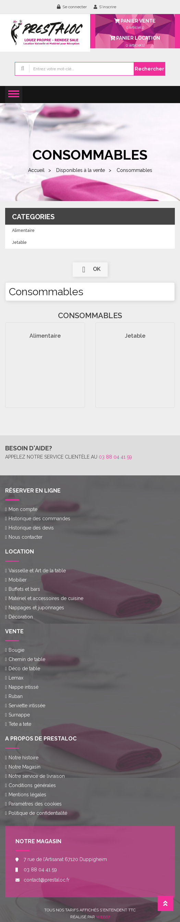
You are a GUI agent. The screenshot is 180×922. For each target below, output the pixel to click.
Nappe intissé (23, 687)
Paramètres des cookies (35, 804)
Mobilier (18, 580)
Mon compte (23, 509)
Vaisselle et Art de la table (37, 570)
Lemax (16, 678)
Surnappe (19, 715)
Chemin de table (27, 659)
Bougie (16, 650)
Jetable (19, 242)
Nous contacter (26, 537)
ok (90, 269)
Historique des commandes (39, 518)
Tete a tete (20, 724)
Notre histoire (23, 757)
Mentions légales (27, 794)
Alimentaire (23, 230)
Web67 (103, 916)
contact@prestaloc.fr (47, 880)
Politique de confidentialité (38, 813)
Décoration (21, 617)
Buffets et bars (24, 589)
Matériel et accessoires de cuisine (46, 598)
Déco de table (24, 668)
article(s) (135, 41)
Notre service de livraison (37, 776)
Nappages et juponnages (36, 607)
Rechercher (149, 69)
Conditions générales (32, 785)
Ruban (16, 696)
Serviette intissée (27, 705)
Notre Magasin (24, 767)
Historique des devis (31, 528)
